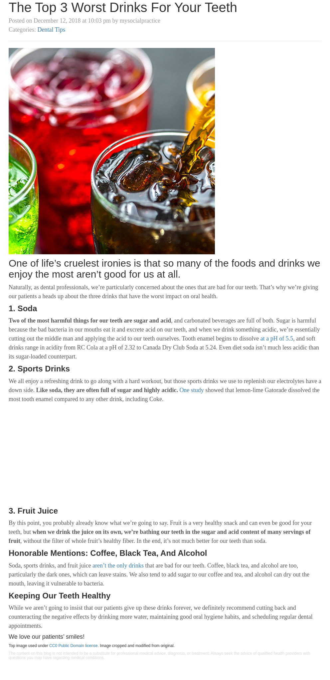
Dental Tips (51, 29)
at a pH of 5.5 (276, 338)
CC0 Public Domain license (73, 645)
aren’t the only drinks (118, 565)
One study (191, 390)
